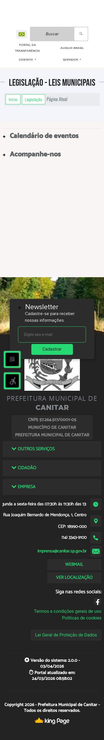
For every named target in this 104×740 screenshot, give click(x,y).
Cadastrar (52, 349)
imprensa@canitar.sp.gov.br (62, 551)
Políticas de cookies (81, 618)
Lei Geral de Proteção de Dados (66, 635)
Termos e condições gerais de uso (68, 611)
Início (13, 99)
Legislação (33, 99)
